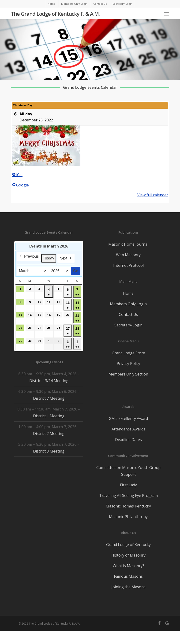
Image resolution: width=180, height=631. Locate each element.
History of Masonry (128, 555)
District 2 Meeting (48, 433)
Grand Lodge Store (128, 353)
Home (128, 293)
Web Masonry (128, 254)
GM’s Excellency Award (128, 418)
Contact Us (128, 314)
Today (49, 258)
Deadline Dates (128, 439)
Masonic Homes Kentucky (128, 506)
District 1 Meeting (48, 415)
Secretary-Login (128, 325)
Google (20, 185)
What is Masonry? (128, 565)
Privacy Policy (128, 363)
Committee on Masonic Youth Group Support (128, 471)
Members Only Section (128, 374)
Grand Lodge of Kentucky (128, 544)
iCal (17, 174)
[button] (166, 13)
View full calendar (152, 194)
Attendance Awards (128, 429)
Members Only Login (128, 303)
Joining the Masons (128, 586)
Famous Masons (128, 576)
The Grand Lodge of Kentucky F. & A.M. (55, 13)
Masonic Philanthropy (128, 516)
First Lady (128, 485)
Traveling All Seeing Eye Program (128, 495)
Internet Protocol (128, 265)
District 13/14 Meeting (48, 380)
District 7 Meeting (48, 398)
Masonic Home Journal (128, 244)
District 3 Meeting (48, 451)
